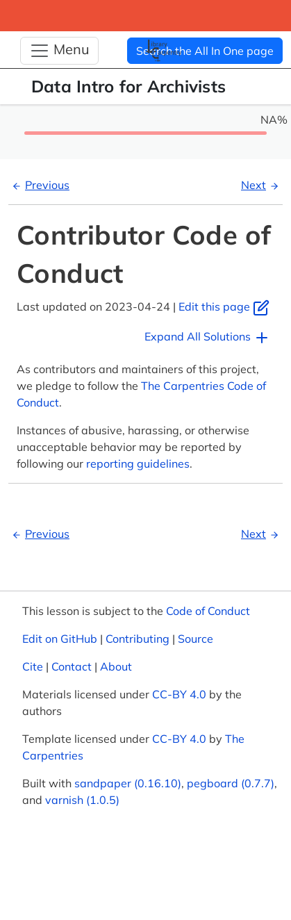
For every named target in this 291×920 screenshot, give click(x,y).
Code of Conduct (208, 611)
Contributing (137, 639)
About (116, 666)
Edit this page (223, 306)
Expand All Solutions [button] (207, 337)
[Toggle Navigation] (59, 51)
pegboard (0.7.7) (230, 783)
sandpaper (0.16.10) (127, 783)
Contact (71, 666)
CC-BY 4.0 (179, 694)
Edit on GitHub (59, 639)
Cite (32, 666)
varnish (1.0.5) (82, 800)
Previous (38, 185)
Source (195, 639)
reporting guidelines (138, 463)
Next (262, 185)
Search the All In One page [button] (205, 51)
